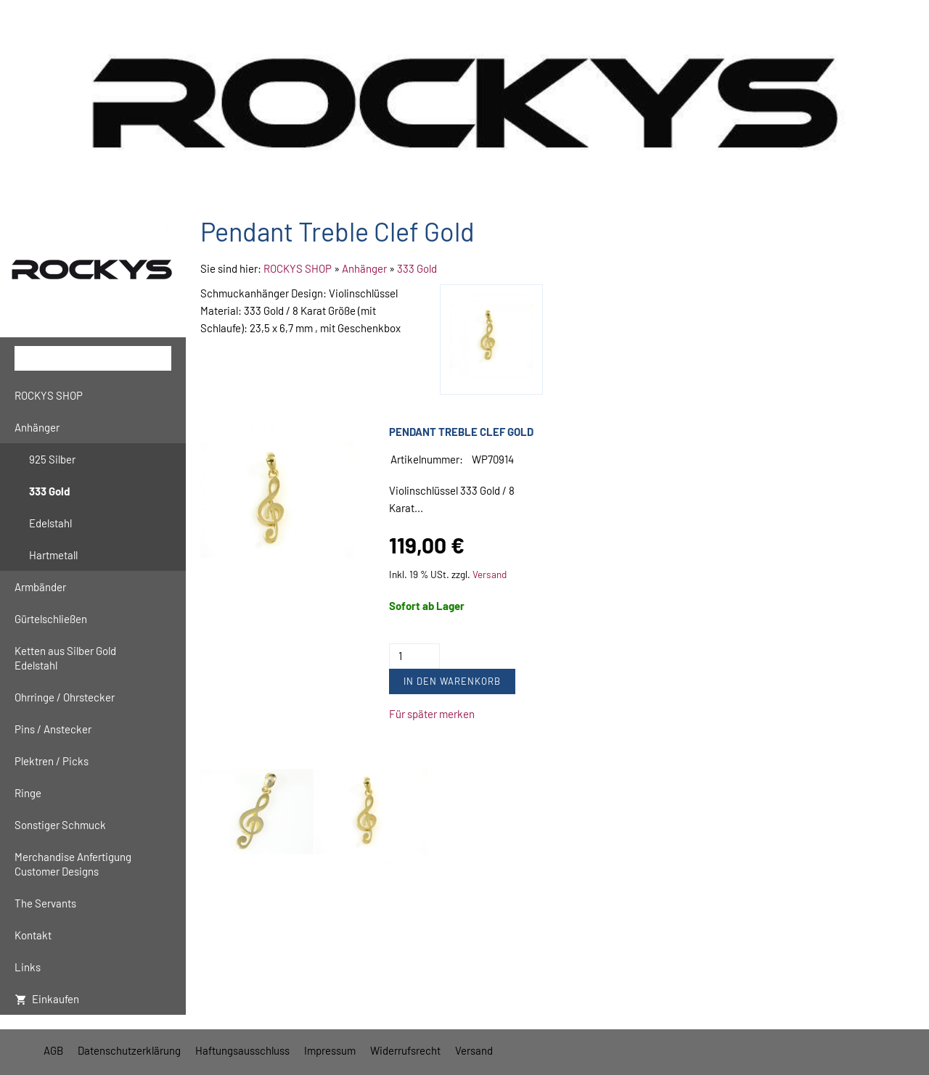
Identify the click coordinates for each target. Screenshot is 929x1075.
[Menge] (414, 656)
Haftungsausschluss (242, 1050)
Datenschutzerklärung (129, 1050)
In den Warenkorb (452, 681)
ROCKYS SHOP (297, 268)
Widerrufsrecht (405, 1050)
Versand (489, 574)
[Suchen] (93, 358)
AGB (53, 1050)
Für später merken (432, 713)
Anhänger (364, 268)
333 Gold (417, 268)
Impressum (330, 1050)
